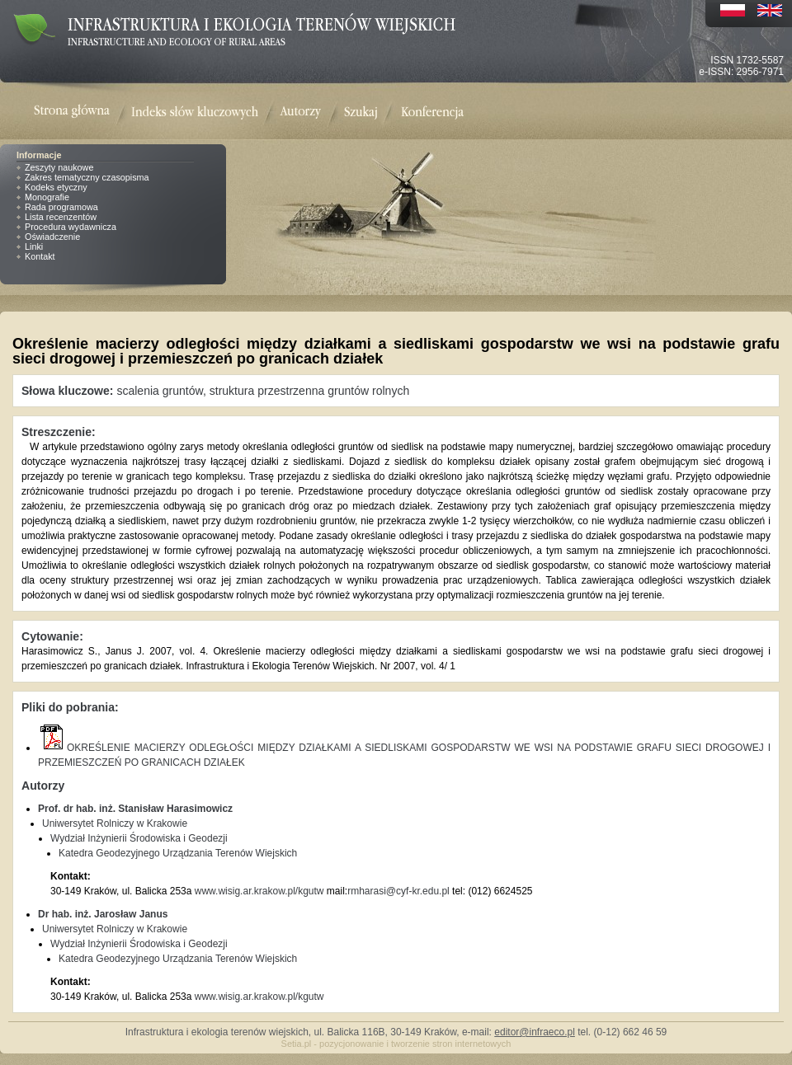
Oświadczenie (52, 237)
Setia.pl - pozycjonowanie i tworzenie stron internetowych (396, 1044)
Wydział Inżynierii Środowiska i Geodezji (139, 838)
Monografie (47, 197)
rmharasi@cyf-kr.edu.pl (398, 891)
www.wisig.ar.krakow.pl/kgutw (259, 891)
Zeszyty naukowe (59, 167)
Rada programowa (61, 207)
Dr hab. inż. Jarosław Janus (102, 914)
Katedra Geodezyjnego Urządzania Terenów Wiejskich (178, 853)
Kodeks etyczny (56, 187)
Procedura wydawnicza (70, 227)
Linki (34, 246)
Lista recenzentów (61, 217)
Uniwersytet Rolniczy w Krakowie (114, 823)
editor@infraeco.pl (534, 1032)
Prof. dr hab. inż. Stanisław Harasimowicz (135, 808)
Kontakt (40, 256)
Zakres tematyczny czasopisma (87, 177)
